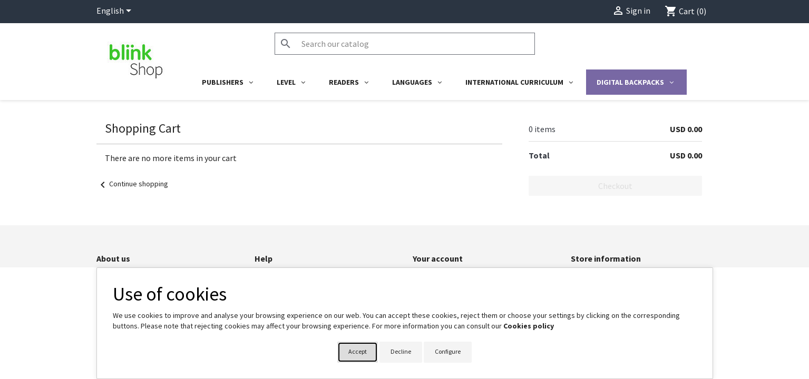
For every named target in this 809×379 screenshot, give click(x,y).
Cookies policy (528, 326)
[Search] (405, 44)
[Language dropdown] (115, 11)
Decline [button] (401, 351)
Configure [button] (448, 351)
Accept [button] (357, 351)
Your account (438, 258)
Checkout (615, 186)
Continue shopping (132, 183)
